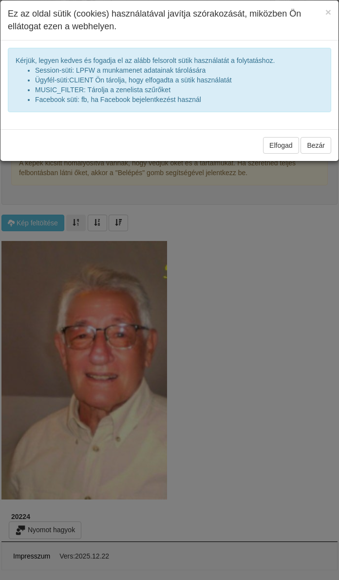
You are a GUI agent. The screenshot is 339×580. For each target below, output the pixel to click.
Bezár (316, 145)
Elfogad (280, 145)
